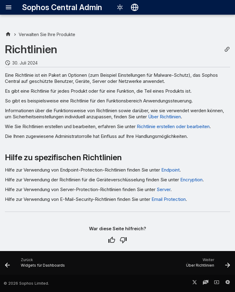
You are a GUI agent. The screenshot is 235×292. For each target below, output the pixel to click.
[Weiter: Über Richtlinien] (207, 264)
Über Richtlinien (164, 117)
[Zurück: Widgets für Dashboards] (36, 264)
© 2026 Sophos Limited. (26, 283)
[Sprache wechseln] (135, 7)
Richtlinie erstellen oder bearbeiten (173, 126)
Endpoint (170, 170)
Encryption (191, 180)
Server (163, 189)
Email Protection (168, 199)
